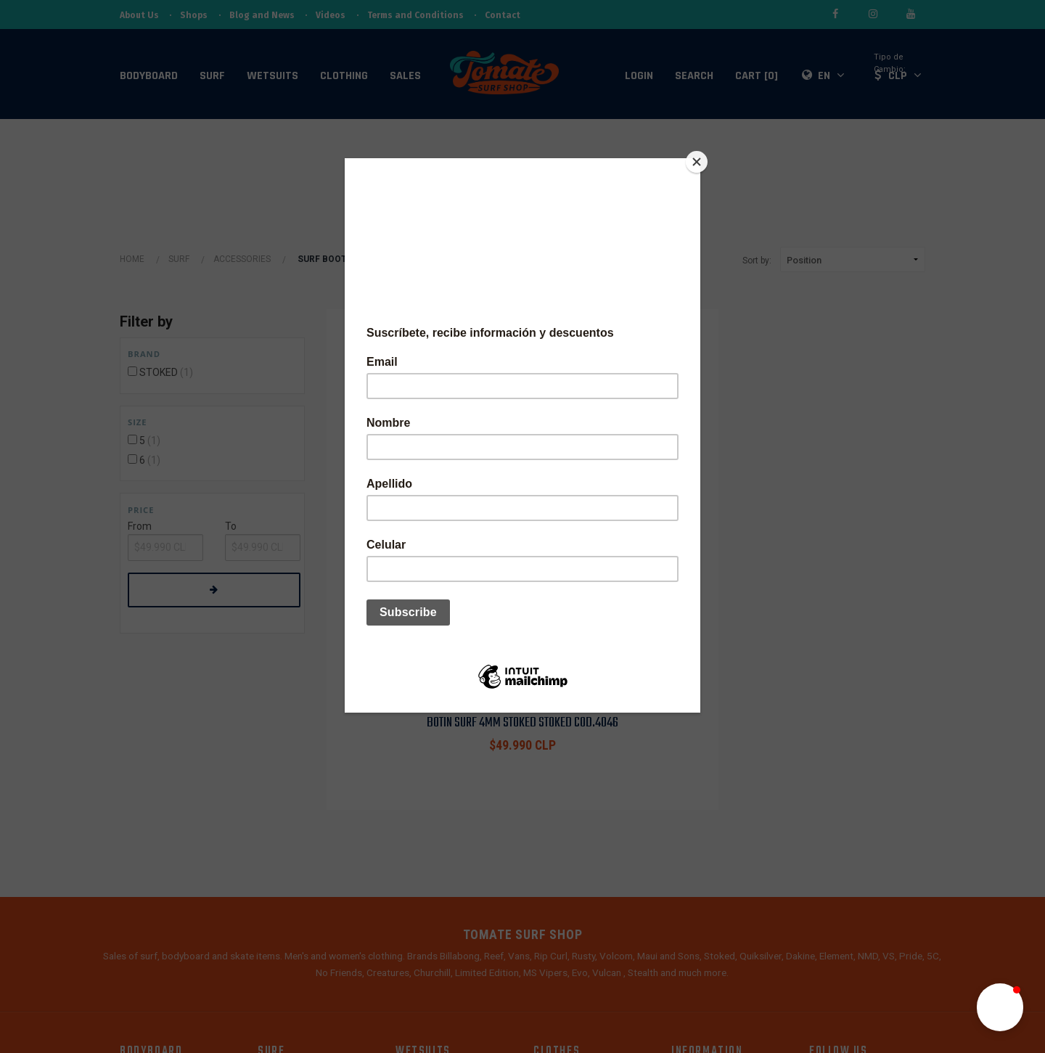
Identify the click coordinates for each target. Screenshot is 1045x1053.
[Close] (697, 162)
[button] (1000, 1007)
